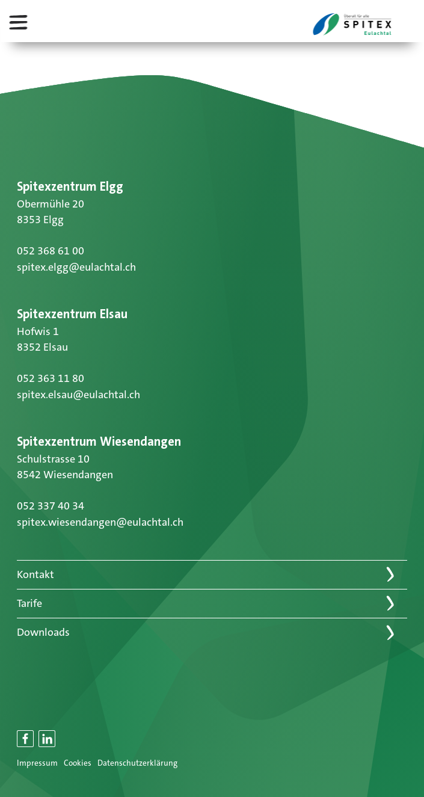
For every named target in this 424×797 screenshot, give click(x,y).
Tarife (29, 603)
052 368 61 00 (50, 251)
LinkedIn (47, 745)
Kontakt (35, 574)
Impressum (37, 763)
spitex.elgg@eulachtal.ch (76, 267)
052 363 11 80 (50, 378)
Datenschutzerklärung (137, 763)
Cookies (77, 763)
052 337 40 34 (50, 506)
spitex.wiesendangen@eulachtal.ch (100, 522)
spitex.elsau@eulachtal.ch (78, 394)
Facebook (26, 745)
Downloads (43, 632)
